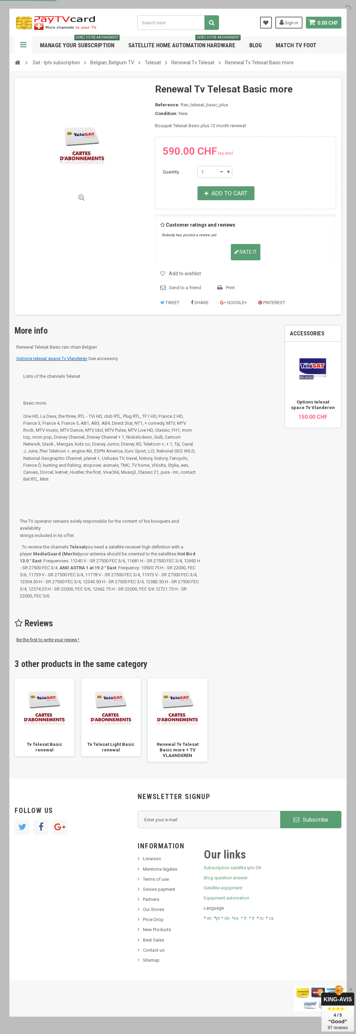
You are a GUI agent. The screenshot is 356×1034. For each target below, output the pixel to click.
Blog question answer (226, 877)
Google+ (233, 302)
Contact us (153, 950)
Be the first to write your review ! (47, 639)
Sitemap (151, 960)
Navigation (23, 45)
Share (200, 302)
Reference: (167, 104)
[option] (44, 717)
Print (230, 287)
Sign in (288, 22)
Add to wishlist (185, 273)
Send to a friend (185, 287)
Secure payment (159, 889)
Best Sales (153, 940)
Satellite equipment (223, 887)
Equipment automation (226, 898)
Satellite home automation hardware (184, 42)
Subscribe (310, 819)
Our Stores (153, 909)
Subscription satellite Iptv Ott (232, 867)
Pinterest (271, 302)
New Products (157, 929)
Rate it (245, 252)
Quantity (171, 171)
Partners (151, 899)
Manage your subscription (80, 42)
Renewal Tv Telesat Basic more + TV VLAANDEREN (178, 750)
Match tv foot (296, 45)
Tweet (169, 302)
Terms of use (156, 879)
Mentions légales (160, 869)
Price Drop (153, 919)
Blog (255, 45)
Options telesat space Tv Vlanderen (313, 404)
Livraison (152, 858)
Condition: (166, 113)
